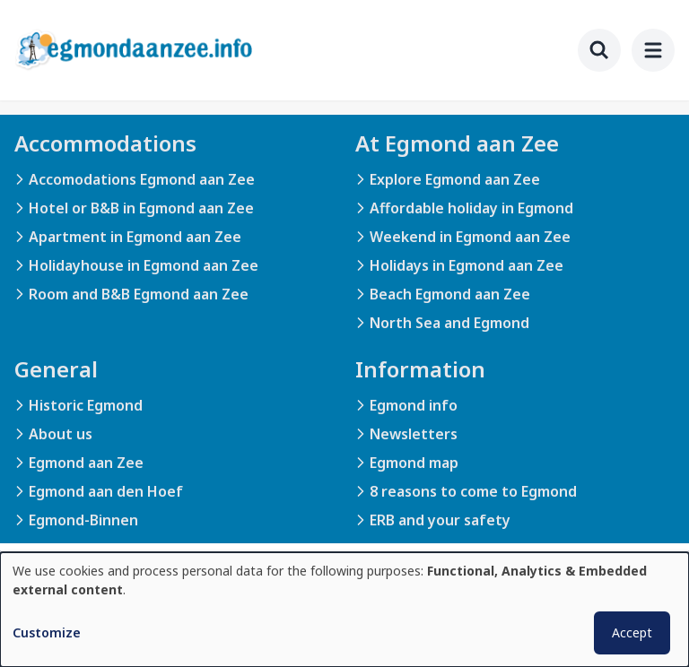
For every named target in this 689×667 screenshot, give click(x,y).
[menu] (653, 50)
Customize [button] (47, 632)
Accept (632, 632)
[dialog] (344, 609)
